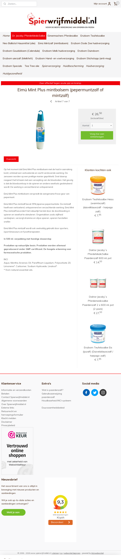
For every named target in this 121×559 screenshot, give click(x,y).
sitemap (55, 553)
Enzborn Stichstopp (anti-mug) (94, 58)
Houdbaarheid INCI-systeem (56, 400)
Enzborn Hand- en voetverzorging (54, 58)
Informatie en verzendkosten (16, 390)
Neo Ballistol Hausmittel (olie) (19, 43)
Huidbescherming (73, 65)
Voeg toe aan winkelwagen (97, 135)
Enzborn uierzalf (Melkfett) (18, 58)
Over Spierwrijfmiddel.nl (13, 404)
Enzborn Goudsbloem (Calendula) (21, 50)
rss (61, 553)
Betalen (5, 393)
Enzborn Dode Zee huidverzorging (90, 43)
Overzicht (11, 159)
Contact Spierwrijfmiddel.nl (15, 397)
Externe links (7, 407)
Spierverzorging (51, 65)
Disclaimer (6, 421)
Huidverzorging (95, 65)
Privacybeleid (8, 425)
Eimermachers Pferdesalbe (63, 35)
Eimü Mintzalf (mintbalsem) (53, 43)
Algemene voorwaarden (14, 400)
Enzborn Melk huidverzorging (58, 50)
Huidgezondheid (12, 73)
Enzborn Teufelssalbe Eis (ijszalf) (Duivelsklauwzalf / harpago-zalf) (98, 351)
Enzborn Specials (12, 65)
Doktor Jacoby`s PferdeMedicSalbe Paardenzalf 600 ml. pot (98, 253)
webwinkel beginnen (72, 553)
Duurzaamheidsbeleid (53, 407)
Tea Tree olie (32, 65)
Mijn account (102, 4)
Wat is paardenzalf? (52, 390)
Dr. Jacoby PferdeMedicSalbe (28, 35)
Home (6, 35)
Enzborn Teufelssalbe (92, 35)
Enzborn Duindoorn (88, 50)
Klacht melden (8, 418)
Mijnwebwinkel (97, 553)
